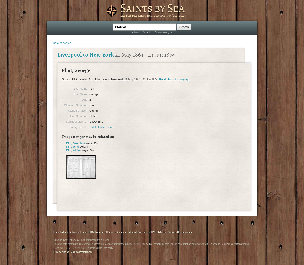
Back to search (62, 43)
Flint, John (72, 146)
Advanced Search (141, 32)
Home (56, 232)
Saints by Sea (152, 8)
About (64, 232)
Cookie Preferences (82, 252)
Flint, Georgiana (76, 143)
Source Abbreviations (180, 232)
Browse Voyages (163, 32)
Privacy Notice (61, 252)
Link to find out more (101, 127)
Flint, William (74, 150)
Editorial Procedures (139, 232)
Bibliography (98, 232)
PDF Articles (159, 232)
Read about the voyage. (174, 79)
